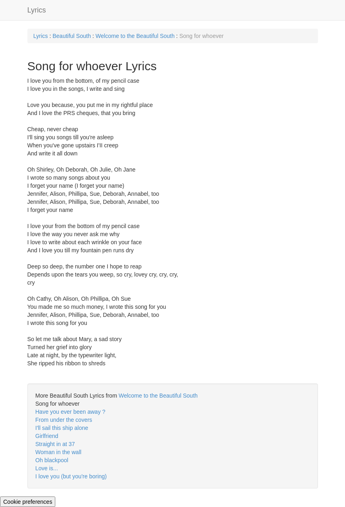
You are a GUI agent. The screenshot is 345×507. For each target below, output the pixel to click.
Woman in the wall (59, 452)
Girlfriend (47, 436)
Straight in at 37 (55, 444)
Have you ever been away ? (71, 412)
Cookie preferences (27, 502)
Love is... (47, 468)
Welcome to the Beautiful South (135, 36)
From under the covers (64, 420)
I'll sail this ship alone (62, 428)
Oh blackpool (52, 460)
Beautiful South (71, 36)
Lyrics (36, 10)
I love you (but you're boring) (71, 476)
